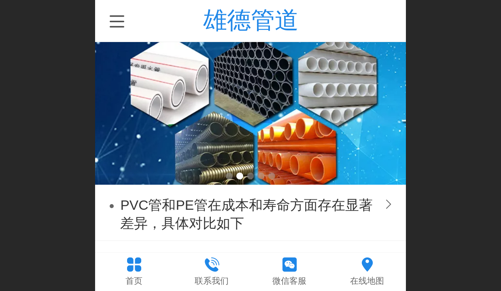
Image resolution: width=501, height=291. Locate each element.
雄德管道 (251, 20)
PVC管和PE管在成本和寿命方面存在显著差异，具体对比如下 (246, 214)
